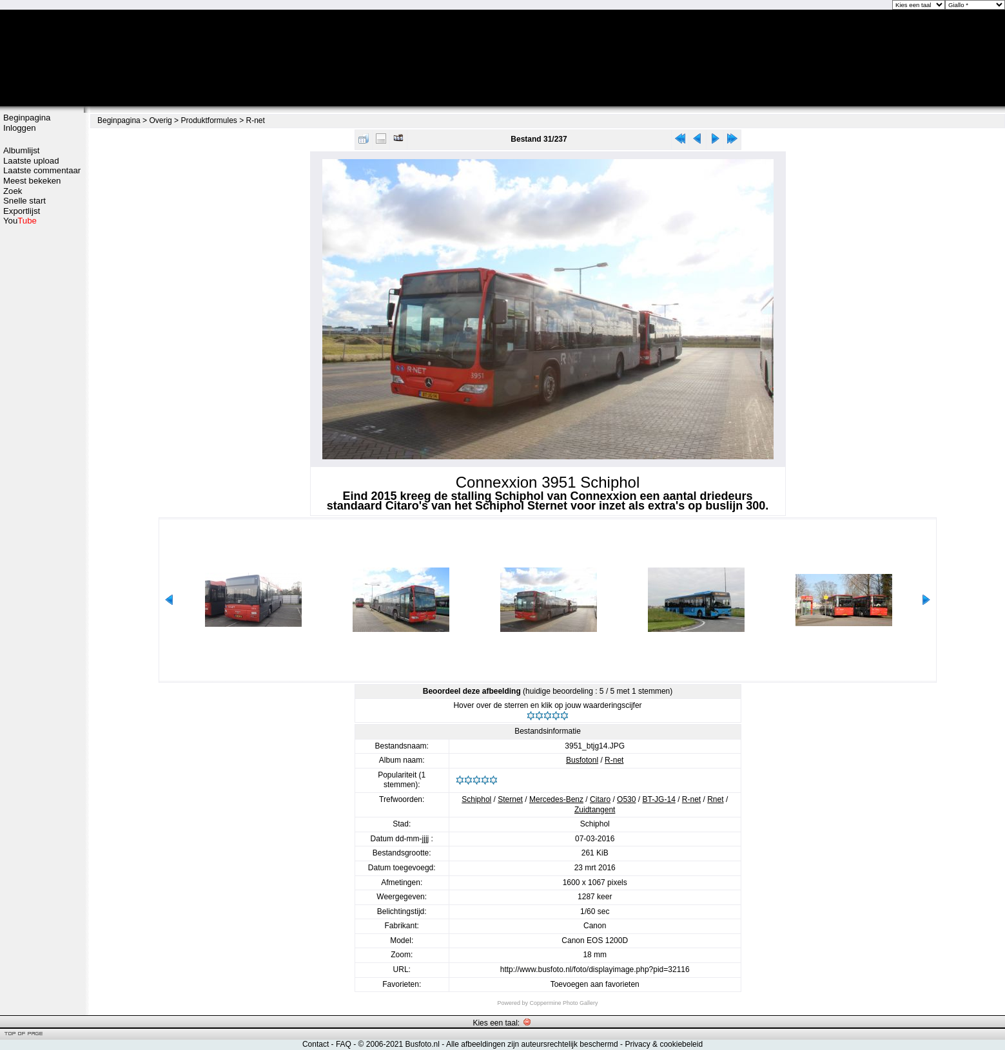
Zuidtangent (594, 809)
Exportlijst (21, 211)
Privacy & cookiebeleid (664, 1044)
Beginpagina (26, 117)
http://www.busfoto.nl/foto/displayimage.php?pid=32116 (595, 969)
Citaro (600, 799)
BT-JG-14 (658, 799)
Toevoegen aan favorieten (595, 984)
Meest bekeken (32, 181)
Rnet (715, 799)
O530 (626, 799)
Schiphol (476, 799)
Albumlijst (21, 150)
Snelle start (24, 200)
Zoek (12, 191)
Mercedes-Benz (556, 799)
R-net (255, 120)
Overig (160, 120)
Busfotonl (582, 760)
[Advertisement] (42, 429)
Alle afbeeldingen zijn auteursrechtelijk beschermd (532, 1044)
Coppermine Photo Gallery (563, 1003)
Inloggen (19, 128)
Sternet (510, 799)
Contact (315, 1044)
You (20, 220)
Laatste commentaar (42, 170)
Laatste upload (31, 161)
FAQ (343, 1044)
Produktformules (209, 120)
